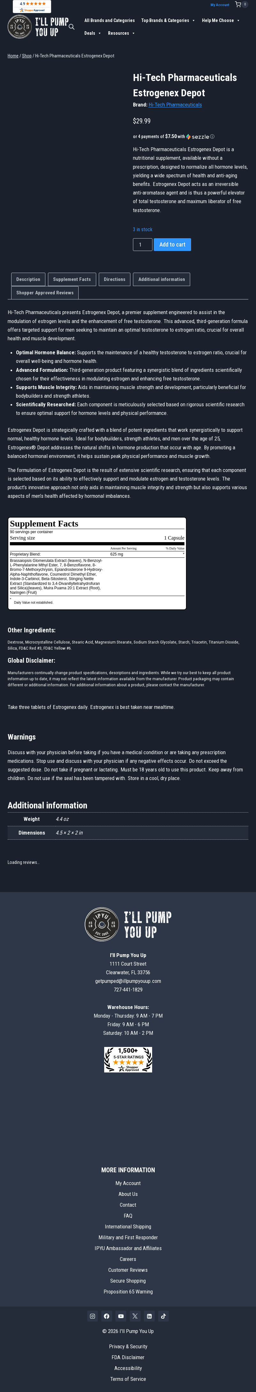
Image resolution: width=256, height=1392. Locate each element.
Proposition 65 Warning (128, 1291)
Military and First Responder (128, 1237)
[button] (190, 136)
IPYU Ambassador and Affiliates (128, 1248)
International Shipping (128, 1226)
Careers (128, 1259)
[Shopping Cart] (241, 4)
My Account (221, 5)
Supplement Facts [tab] (72, 279)
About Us (128, 1193)
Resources (122, 32)
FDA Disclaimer (128, 1357)
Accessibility (128, 1368)
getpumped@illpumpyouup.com (128, 980)
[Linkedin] (149, 1315)
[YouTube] (120, 1315)
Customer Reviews (128, 1269)
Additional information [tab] (161, 279)
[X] (135, 1315)
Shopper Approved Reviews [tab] (45, 292)
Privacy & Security (128, 1346)
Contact (128, 1204)
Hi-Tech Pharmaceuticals (175, 104)
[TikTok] (163, 1315)
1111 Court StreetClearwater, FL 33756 (128, 963)
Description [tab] (28, 279)
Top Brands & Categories (168, 20)
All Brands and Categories (109, 20)
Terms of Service (128, 1378)
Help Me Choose (221, 20)
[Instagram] (92, 1315)
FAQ (128, 1215)
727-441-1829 (128, 989)
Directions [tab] (114, 279)
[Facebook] (106, 1315)
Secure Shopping (128, 1280)
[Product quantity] (143, 244)
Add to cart (172, 244)
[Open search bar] (71, 26)
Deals (93, 32)
